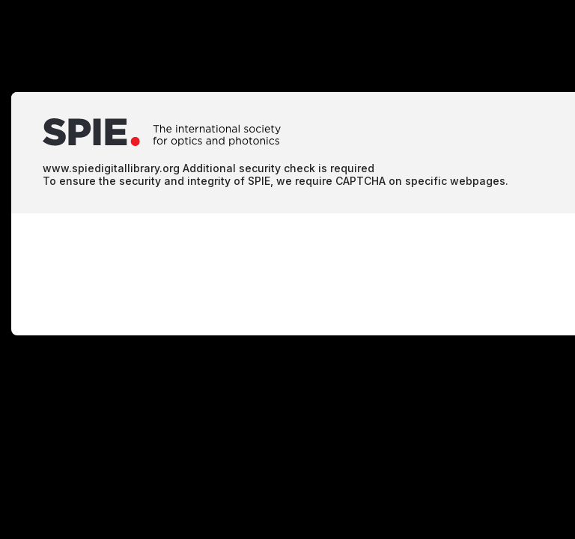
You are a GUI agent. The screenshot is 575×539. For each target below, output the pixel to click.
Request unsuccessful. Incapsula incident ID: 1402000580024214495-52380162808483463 (287, 269)
